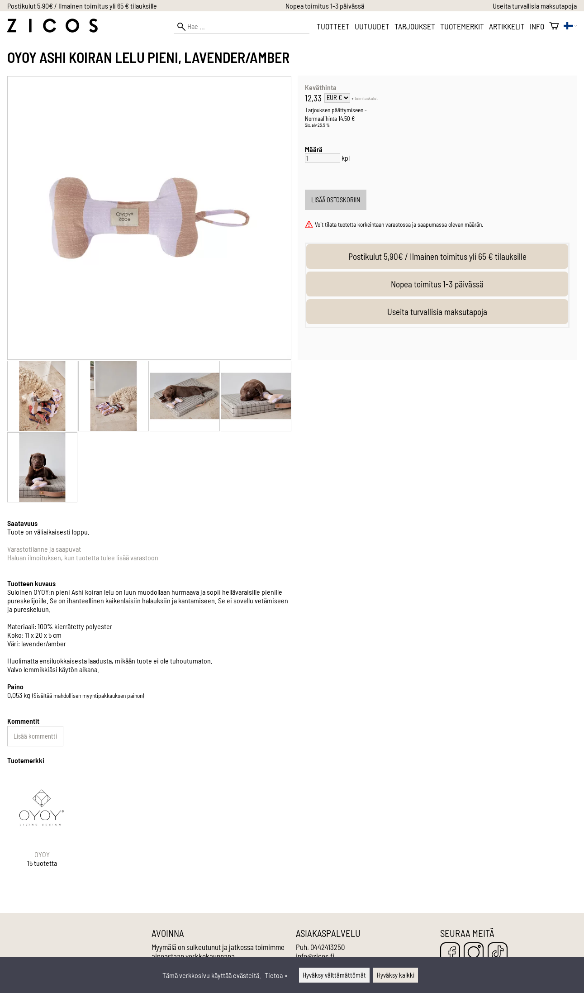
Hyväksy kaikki (395, 975)
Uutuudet (372, 26)
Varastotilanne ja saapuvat (44, 548)
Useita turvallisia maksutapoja (535, 5)
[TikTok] (498, 953)
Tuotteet (333, 26)
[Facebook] (450, 953)
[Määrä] (322, 158)
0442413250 (327, 946)
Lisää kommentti (35, 736)
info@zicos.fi (315, 955)
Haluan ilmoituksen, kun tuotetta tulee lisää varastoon (82, 557)
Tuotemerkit (462, 26)
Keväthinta (321, 87)
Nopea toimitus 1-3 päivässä (324, 5)
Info (537, 26)
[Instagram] (474, 953)
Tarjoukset (414, 26)
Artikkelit (507, 26)
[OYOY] (42, 828)
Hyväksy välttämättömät (334, 975)
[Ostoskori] (554, 26)
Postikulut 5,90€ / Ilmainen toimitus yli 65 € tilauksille (82, 5)
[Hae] (241, 26)
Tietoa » (276, 975)
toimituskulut (366, 98)
